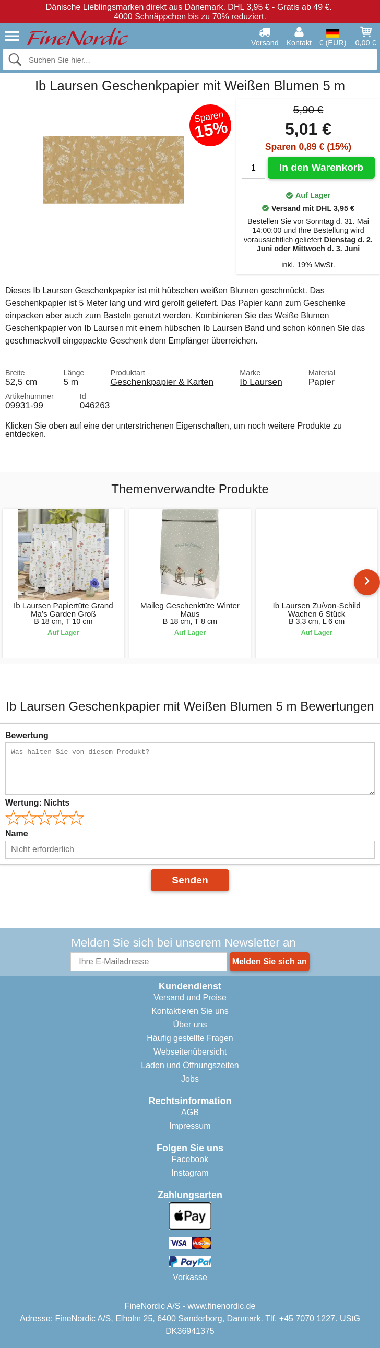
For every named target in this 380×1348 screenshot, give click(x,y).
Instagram (189, 1172)
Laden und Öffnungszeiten (190, 1065)
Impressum (189, 1125)
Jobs (190, 1078)
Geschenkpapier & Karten (161, 381)
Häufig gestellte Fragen (190, 1038)
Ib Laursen (261, 381)
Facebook (190, 1159)
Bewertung (27, 735)
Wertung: (37, 802)
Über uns (190, 1024)
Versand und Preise (190, 997)
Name (16, 833)
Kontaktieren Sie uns (190, 1011)
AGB (190, 1112)
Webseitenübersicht (190, 1051)
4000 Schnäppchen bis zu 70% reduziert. (190, 16)
